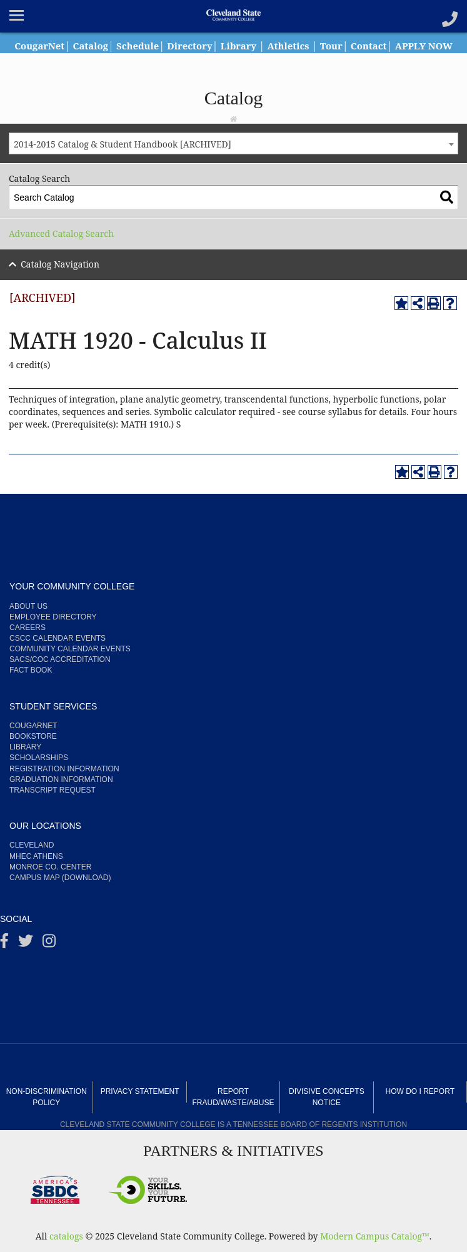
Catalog (114, 46)
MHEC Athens (36, 856)
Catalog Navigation (60, 264)
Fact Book (30, 670)
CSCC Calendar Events (57, 638)
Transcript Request (52, 790)
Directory (219, 46)
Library (271, 46)
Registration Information (64, 768)
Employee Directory (53, 617)
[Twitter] (25, 943)
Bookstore (33, 736)
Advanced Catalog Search (61, 233)
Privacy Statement (140, 1091)
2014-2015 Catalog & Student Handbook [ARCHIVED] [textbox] (122, 144)
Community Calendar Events (70, 648)
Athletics (323, 46)
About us (28, 606)
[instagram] (49, 943)
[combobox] (233, 143)
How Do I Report (420, 1091)
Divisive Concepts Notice (326, 1096)
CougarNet (59, 46)
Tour (370, 46)
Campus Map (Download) (60, 877)
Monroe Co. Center (50, 867)
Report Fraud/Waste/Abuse (233, 1096)
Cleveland (31, 845)
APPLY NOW (233, 60)
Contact (409, 46)
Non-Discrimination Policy (46, 1096)
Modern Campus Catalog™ (374, 1236)
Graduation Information (61, 779)
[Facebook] (4, 943)
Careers (27, 627)
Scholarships (38, 757)
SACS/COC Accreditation (60, 659)
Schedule (164, 46)
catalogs (66, 1236)
